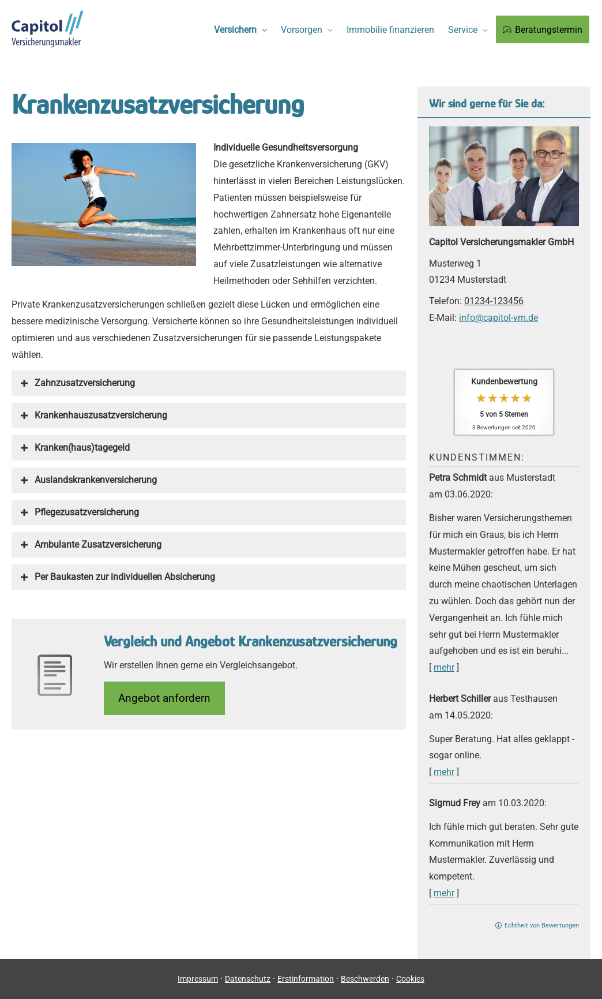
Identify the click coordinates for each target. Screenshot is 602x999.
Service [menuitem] (462, 29)
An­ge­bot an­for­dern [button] (164, 698)
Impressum (198, 978)
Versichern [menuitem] (235, 29)
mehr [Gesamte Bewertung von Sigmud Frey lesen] (444, 893)
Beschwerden (365, 978)
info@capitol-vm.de (498, 317)
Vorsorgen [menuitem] (301, 29)
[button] (85, 382)
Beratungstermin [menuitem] (542, 29)
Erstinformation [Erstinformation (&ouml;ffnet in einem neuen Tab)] (305, 978)
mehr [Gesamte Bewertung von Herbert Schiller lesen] (444, 771)
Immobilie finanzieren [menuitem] (390, 29)
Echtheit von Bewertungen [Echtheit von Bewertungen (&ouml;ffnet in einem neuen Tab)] (542, 925)
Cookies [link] (410, 978)
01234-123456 (494, 300)
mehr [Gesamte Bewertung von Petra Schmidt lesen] (444, 667)
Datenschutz (247, 978)
